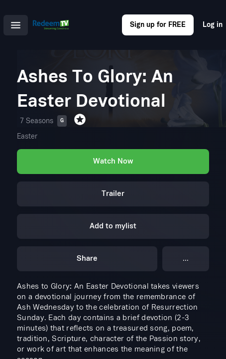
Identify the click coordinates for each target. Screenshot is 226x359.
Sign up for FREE (158, 24)
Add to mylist (113, 226)
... (186, 258)
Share (87, 258)
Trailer (113, 193)
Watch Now (113, 161)
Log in (213, 24)
